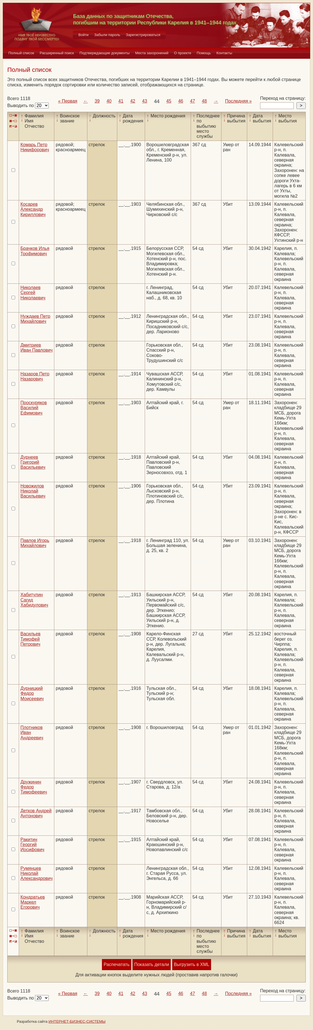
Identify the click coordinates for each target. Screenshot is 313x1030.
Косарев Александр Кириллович (33, 209)
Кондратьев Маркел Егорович (32, 902)
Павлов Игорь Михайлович (34, 543)
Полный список (21, 53)
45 (168, 101)
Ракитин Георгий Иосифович (32, 844)
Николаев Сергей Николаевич (32, 292)
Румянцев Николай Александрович (36, 873)
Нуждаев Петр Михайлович (35, 319)
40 (108, 101)
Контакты (224, 53)
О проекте (182, 53)
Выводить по (21, 105)
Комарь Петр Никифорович (34, 147)
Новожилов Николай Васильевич (32, 491)
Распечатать (116, 964)
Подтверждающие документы (105, 53)
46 (180, 101)
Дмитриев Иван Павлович (36, 347)
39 (97, 101)
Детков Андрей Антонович (36, 813)
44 (157, 101)
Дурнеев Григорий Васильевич (32, 462)
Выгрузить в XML (191, 964)
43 (144, 101)
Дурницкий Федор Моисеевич (32, 693)
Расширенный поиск (57, 53)
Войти (83, 35)
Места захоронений (152, 53)
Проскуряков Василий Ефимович (33, 407)
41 (120, 101)
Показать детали (151, 964)
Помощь (204, 53)
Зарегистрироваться (143, 35)
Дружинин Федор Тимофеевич (33, 787)
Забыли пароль (107, 35)
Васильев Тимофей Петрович (30, 639)
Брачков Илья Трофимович (34, 251)
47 (192, 101)
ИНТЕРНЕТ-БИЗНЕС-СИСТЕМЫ (77, 1021)
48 (204, 101)
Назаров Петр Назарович (34, 376)
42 (132, 101)
